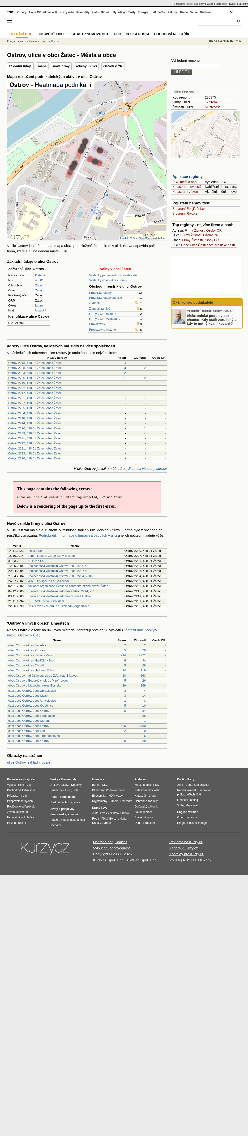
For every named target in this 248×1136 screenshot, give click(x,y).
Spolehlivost (201, 784)
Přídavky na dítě (17, 795)
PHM (104, 818)
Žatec (39, 285)
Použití (174, 860)
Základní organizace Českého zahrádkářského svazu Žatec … (69, 586)
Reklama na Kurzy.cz (186, 842)
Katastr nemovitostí (186, 187)
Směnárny (56, 790)
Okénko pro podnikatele (193, 302)
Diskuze (205, 12)
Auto (180, 784)
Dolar (76, 790)
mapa (42, 66)
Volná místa (67, 797)
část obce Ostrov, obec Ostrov (28, 711)
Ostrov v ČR (112, 66)
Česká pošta (137, 34)
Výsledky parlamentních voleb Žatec (113, 275)
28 (144, 665)
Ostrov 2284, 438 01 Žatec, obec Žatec (34, 413)
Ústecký (40, 310)
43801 (39, 280)
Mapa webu (192, 805)
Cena (188, 784)
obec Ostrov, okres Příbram (27, 650)
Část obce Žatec (38, 41)
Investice (98, 779)
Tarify (132, 12)
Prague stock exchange (192, 823)
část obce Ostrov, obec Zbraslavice (32, 690)
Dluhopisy (98, 790)
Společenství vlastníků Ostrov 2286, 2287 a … (58, 571)
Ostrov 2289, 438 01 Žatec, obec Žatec (34, 433)
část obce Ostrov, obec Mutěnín (29, 720)
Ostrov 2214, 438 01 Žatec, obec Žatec (34, 423)
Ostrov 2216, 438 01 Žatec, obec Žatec (34, 458)
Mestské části (225, 245)
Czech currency (187, 817)
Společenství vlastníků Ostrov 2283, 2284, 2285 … (62, 576)
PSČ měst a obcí (184, 182)
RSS (186, 860)
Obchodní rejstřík (183, 3)
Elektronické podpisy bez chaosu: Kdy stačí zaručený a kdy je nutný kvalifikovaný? (211, 319)
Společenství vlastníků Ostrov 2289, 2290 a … (58, 566)
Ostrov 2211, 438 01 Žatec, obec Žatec (34, 448)
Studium (243, 3)
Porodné (73, 814)
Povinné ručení (16, 823)
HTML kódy (202, 860)
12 (144, 645)
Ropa (95, 818)
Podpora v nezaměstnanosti (67, 819)
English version (187, 812)
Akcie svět (50, 12)
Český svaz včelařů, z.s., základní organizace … (60, 606)
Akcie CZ (35, 12)
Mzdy (119, 795)
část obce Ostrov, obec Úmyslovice (32, 700)
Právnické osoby (100, 292)
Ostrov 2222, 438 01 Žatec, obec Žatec (34, 388)
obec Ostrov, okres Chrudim (27, 665)
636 (123, 726)
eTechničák (194, 794)
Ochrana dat (103, 842)
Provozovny (97, 324)
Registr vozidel (186, 790)
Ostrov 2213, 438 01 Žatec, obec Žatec (34, 363)
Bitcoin (106, 12)
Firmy (189, 230)
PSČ (117, 34)
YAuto (210, 3)
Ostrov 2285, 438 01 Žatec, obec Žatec (34, 408)
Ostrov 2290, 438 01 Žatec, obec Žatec (34, 428)
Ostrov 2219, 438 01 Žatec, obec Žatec (34, 383)
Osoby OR (214, 230)
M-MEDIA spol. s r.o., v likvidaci (48, 581)
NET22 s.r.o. (35, 561)
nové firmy (61, 66)
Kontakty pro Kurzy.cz (186, 854)
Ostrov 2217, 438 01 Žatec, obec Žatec (34, 393)
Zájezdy (200, 3)
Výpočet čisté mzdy (19, 784)
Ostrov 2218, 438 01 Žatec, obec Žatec (34, 418)
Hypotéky (119, 12)
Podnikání (141, 779)
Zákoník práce (144, 812)
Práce (184, 12)
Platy (77, 802)
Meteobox (221, 3)
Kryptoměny (99, 801)
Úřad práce (57, 802)
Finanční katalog (187, 800)
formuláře (149, 823)
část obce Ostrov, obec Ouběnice (30, 705)
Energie (143, 12)
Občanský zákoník (146, 806)
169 (143, 685)
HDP (111, 795)
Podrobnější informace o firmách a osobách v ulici (78, 535)
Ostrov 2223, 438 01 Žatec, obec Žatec (34, 453)
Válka (193, 12)
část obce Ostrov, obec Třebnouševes (34, 736)
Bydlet (232, 3)
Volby (180, 805)
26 (144, 680)
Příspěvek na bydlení (20, 801)
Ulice (193, 245)
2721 (142, 655)
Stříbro (124, 813)
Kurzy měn (67, 12)
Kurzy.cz (12, 41)
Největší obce (52, 34)
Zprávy (21, 12)
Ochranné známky (146, 801)
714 (123, 655)
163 (143, 675)
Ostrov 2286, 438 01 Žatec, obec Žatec (34, 378)
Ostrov (55, 41)
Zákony (173, 12)
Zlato (95, 12)
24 (124, 670)
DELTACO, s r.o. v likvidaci (45, 601)
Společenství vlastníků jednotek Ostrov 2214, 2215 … (63, 591)
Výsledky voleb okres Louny (108, 280)
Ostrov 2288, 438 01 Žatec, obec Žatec (34, 368)
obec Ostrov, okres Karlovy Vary (30, 655)
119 (143, 670)
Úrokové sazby (59, 784)
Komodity (82, 12)
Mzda (68, 802)
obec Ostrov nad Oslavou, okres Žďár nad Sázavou (43, 675)
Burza (95, 784)
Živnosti (94, 303)
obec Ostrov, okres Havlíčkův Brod (31, 660)
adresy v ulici (86, 66)
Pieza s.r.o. (35, 551)
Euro (68, 790)
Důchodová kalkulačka (21, 790)
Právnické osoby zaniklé (105, 297)
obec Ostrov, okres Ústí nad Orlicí (31, 670)
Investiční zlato (109, 813)
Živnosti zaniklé (99, 308)
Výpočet (29, 779)
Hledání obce (22, 34)
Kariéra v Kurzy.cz (183, 848)
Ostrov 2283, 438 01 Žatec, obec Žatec (34, 373)
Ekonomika (99, 795)
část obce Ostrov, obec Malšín (28, 695)
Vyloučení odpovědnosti (112, 848)
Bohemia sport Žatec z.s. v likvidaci (51, 555)
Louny (39, 305)
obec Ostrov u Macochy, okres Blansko (34, 685)
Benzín (113, 818)
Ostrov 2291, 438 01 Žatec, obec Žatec (34, 398)
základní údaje (20, 66)
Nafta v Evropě (101, 823)
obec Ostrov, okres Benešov (27, 645)
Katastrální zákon (185, 192)
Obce (185, 245)
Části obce (206, 245)
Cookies (121, 842)
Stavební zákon (144, 817)
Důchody (55, 825)
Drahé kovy (99, 807)
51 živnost (212, 107)
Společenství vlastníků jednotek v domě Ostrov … (61, 596)
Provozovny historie (102, 329)
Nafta (123, 818)
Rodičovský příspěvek (21, 806)
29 (144, 650)
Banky (54, 779)
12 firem (211, 102)
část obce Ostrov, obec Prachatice (31, 715)
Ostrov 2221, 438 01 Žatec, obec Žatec (34, 438)
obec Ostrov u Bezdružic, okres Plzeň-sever (38, 680)
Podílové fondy (115, 790)
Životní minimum (17, 812)
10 (144, 705)
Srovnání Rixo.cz (184, 213)
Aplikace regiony (187, 177)
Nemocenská (58, 814)
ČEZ (105, 784)
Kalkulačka (158, 12)
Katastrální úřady (145, 795)
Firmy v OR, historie (102, 313)
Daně (138, 823)
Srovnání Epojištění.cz (188, 209)
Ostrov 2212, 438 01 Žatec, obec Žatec (34, 443)
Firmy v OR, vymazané (104, 318)
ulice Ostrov (183, 92)
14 (144, 695)
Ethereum (126, 801)
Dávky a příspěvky (62, 809)
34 (144, 660)
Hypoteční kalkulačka (20, 817)
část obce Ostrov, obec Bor (26, 731)
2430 (142, 726)
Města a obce (143, 784)
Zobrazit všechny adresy (147, 468)
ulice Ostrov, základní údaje (28, 762)
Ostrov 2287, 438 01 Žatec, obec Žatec (34, 403)
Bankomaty (69, 779)
